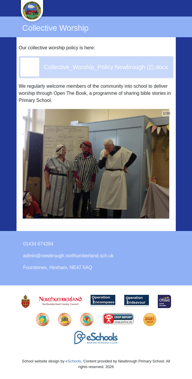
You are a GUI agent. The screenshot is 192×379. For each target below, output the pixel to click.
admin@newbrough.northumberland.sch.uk (68, 255)
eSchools (73, 361)
